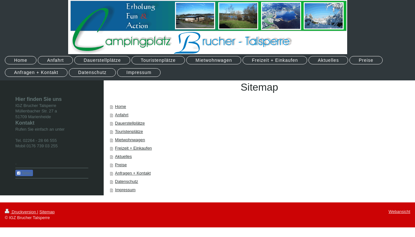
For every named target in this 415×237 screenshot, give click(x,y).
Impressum (125, 189)
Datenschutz (126, 181)
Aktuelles (123, 156)
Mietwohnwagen (130, 139)
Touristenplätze (129, 131)
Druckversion (21, 211)
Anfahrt (121, 114)
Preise (121, 164)
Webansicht (399, 211)
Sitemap (47, 211)
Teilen (24, 173)
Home (120, 106)
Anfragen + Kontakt (133, 173)
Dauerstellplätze (130, 123)
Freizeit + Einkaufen (133, 148)
